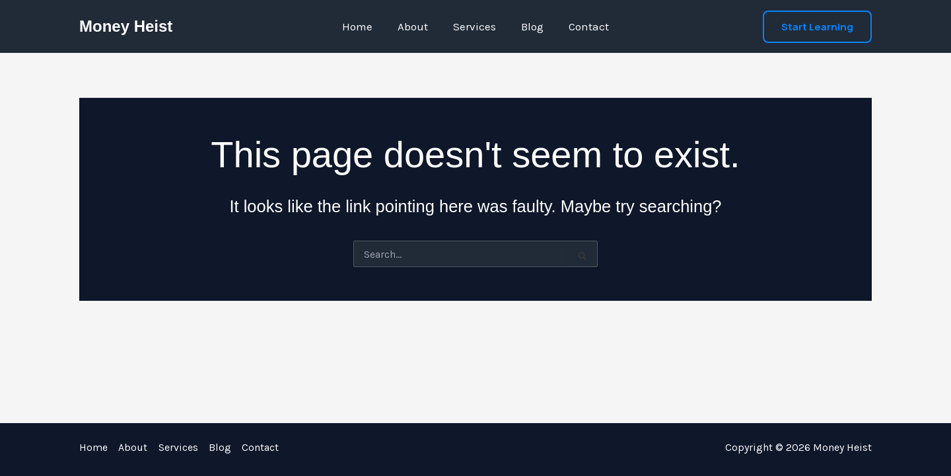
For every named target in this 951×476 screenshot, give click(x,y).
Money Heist (125, 26)
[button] (817, 27)
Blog (529, 26)
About (415, 26)
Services (474, 26)
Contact (583, 26)
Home (362, 26)
